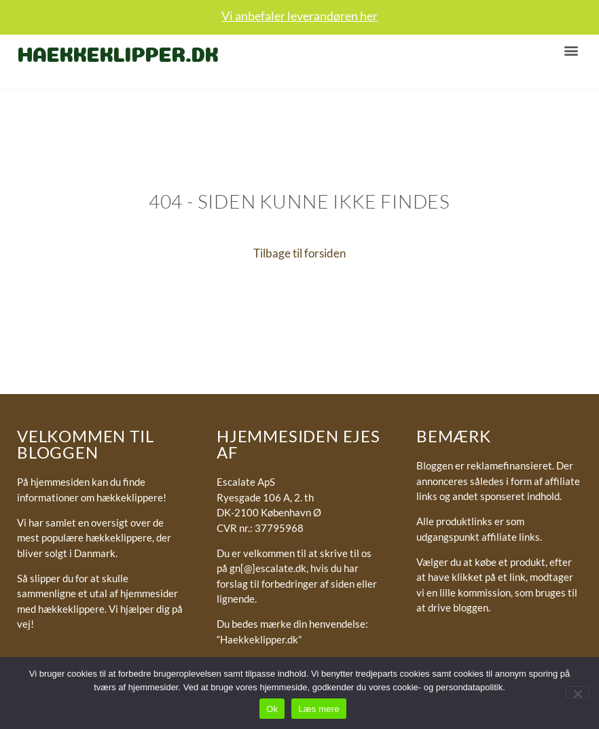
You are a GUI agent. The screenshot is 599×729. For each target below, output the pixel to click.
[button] (571, 50)
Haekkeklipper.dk (117, 51)
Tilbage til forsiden (299, 253)
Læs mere (319, 709)
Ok (272, 709)
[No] (577, 692)
